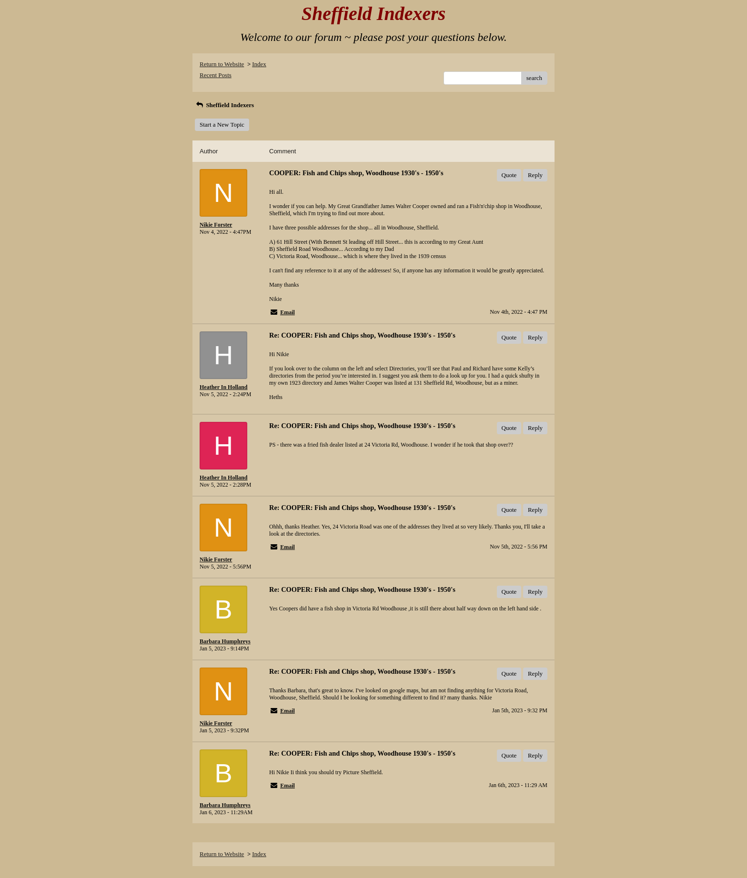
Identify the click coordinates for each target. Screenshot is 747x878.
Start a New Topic (222, 124)
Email (287, 312)
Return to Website (222, 64)
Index (259, 64)
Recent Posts (216, 75)
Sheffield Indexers (224, 105)
